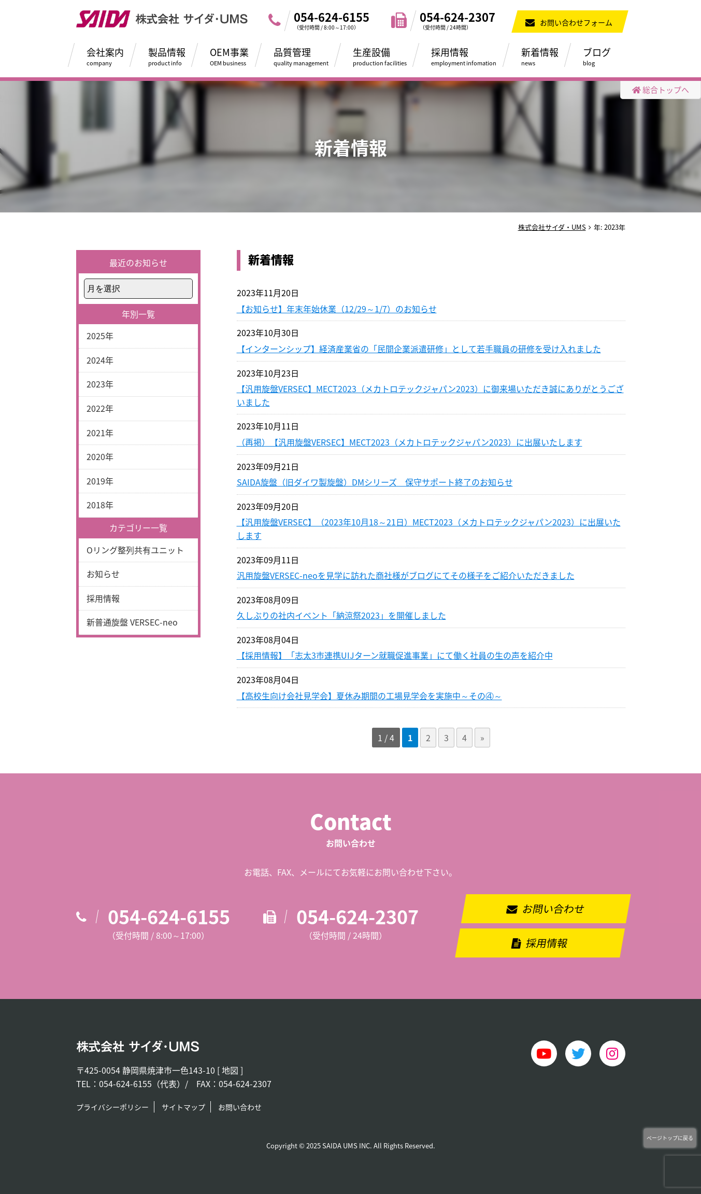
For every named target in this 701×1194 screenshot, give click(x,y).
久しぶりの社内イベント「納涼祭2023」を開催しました (341, 615)
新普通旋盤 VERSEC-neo (132, 622)
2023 (96, 384)
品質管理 (307, 56)
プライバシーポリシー (112, 1107)
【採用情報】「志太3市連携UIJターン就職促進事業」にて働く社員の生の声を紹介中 (395, 655)
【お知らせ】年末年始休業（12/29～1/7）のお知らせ (337, 308)
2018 (96, 504)
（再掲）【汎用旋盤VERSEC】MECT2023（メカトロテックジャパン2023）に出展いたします (409, 442)
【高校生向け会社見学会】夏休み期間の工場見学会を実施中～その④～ (369, 695)
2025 (96, 335)
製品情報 (172, 56)
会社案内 (111, 56)
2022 (96, 408)
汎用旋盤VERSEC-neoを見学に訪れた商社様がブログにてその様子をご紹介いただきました (406, 575)
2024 (96, 360)
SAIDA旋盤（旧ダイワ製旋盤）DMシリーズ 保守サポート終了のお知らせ (375, 482)
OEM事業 (235, 56)
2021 (96, 432)
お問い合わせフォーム (576, 22)
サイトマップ (183, 1107)
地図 (230, 1070)
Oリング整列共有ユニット (135, 550)
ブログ (602, 56)
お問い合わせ (553, 908)
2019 (96, 481)
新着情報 (545, 56)
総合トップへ (660, 89)
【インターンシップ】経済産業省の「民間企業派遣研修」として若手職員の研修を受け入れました (419, 348)
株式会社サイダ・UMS (552, 227)
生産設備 (385, 56)
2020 (96, 456)
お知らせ (103, 573)
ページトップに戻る (670, 1138)
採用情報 (469, 56)
